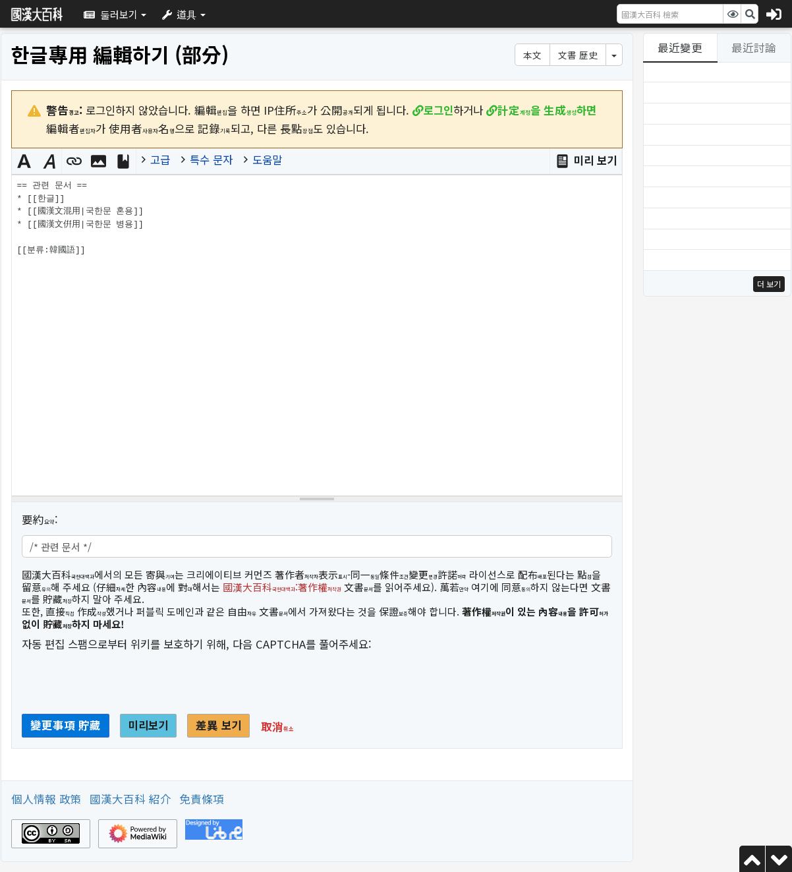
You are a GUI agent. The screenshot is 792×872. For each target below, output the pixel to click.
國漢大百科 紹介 (130, 799)
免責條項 (201, 799)
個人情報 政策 (46, 799)
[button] (115, 14)
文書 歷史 (578, 54)
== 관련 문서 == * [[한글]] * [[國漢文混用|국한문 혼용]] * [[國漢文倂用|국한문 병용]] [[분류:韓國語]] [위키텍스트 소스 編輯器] (317, 335)
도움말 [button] (267, 159)
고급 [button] (160, 159)
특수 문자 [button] (211, 159)
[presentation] (122, 687)
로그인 (438, 110)
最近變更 (680, 47)
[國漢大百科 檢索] (670, 14)
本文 (532, 54)
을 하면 (546, 110)
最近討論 (753, 47)
